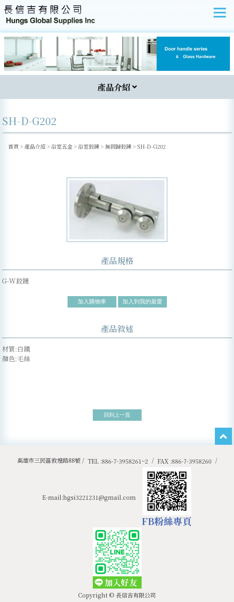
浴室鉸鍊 (88, 146)
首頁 (13, 146)
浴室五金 (61, 146)
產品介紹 (35, 146)
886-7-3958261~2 (125, 461)
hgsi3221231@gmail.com (99, 497)
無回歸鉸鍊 (118, 146)
